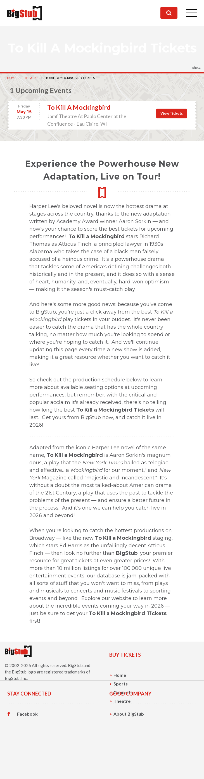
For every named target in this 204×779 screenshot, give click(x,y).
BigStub (75, 665)
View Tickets (171, 113)
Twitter (25, 752)
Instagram (27, 761)
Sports (120, 683)
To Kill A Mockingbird (78, 107)
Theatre (30, 78)
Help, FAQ (123, 761)
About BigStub (128, 743)
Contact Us (125, 752)
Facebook (27, 744)
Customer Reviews (36, 770)
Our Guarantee (129, 769)
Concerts (123, 692)
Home (11, 78)
